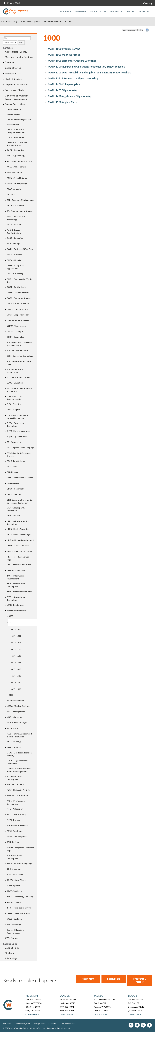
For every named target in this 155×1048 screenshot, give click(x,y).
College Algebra (64, 84)
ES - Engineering (14, 442)
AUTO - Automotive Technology (16, 218)
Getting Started (13, 68)
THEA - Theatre (14, 902)
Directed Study (14, 109)
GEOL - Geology (14, 494)
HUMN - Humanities (16, 570)
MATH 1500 (15, 689)
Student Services (13, 79)
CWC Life (130, 11)
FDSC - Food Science (16, 461)
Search (21, 42)
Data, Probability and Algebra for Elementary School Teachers (89, 72)
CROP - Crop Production (18, 315)
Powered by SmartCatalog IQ (58, 1028)
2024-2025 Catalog (8, 21)
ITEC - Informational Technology (16, 598)
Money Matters (13, 73)
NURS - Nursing (14, 747)
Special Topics (13, 114)
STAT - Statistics (14, 891)
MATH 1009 (15, 642)
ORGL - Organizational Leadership (17, 762)
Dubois (132, 995)
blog (143, 1025)
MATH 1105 (15, 656)
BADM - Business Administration (14, 231)
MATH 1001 (15, 636)
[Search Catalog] (17, 38)
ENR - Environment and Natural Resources (17, 416)
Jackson (99, 995)
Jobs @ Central (39, 1024)
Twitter (137, 1025)
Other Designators (15, 137)
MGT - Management (16, 711)
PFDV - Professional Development (16, 802)
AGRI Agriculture (14, 172)
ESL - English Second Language (20, 447)
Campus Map (32, 1014)
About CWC (144, 11)
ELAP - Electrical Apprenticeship (14, 397)
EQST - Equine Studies (17, 436)
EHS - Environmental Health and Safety (19, 389)
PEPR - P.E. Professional (17, 795)
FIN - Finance (12, 472)
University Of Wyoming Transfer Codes (18, 143)
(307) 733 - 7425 (101, 1010)
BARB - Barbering (15, 238)
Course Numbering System (19, 119)
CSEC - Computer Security (19, 320)
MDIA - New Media (15, 700)
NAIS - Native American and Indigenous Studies (19, 735)
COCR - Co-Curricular (16, 287)
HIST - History (13, 515)
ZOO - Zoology (14, 924)
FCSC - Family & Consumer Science (19, 454)
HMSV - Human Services (18, 545)
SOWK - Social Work (16, 880)
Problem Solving (64, 48)
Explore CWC (13, 3)
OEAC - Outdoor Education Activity (19, 754)
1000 (11, 622)
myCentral (7, 1024)
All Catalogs (11, 958)
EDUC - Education (15, 383)
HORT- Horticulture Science (19, 551)
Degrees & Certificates (16, 84)
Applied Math (62, 102)
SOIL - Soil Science (15, 874)
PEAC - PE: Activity (15, 784)
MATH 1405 (15, 676)
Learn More (113, 978)
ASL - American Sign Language (20, 200)
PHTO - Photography (16, 814)
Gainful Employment (22, 1024)
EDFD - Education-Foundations (15, 370)
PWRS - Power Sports (17, 836)
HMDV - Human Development (20, 540)
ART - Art (11, 194)
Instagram (131, 1025)
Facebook (149, 1025)
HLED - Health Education (18, 529)
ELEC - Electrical (14, 404)
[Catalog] (130, 30)
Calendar (9, 62)
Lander (65, 995)
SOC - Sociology (14, 869)
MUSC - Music (13, 728)
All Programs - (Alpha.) (16, 51)
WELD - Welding (14, 919)
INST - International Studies (19, 591)
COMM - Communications (19, 292)
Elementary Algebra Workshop (72, 60)
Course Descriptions (30, 21)
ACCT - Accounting (15, 150)
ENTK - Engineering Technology (15, 424)
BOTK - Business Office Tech (20, 249)
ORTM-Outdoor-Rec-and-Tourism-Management (19, 770)
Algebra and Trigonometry (70, 96)
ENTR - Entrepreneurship (18, 431)
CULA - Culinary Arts (16, 331)
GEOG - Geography (15, 489)
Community (116, 11)
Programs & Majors (139, 980)
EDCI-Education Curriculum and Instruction (19, 344)
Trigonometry (63, 90)
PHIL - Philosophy (15, 809)
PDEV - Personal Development (14, 777)
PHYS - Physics (13, 820)
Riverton (31, 995)
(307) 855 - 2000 (32, 1007)
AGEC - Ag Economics (16, 167)
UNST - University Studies (19, 913)
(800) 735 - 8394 (67, 1010)
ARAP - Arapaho (14, 189)
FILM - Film (12, 466)
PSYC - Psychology (15, 831)
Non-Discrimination (68, 1024)
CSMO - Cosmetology (17, 326)
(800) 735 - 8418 (32, 1010)
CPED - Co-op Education (18, 303)
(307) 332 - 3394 (67, 1007)
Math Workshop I (64, 54)
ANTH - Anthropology (17, 183)
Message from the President (19, 57)
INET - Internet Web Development (16, 585)
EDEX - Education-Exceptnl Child (19, 363)
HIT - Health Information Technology (18, 522)
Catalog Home (12, 947)
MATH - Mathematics (53, 21)
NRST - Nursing (14, 741)
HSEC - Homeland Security (19, 564)
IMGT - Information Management (15, 577)
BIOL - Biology (13, 243)
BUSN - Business (14, 254)
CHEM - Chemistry (15, 260)
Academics (65, 11)
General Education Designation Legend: (16, 130)
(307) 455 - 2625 (135, 1010)
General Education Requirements (15, 931)
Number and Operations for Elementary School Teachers (86, 66)
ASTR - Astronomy (15, 205)
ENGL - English (13, 409)
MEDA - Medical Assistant (18, 706)
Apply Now (88, 978)
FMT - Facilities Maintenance (20, 477)
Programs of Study (14, 90)
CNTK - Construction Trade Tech (19, 280)
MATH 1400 (15, 669)
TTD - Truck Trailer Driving (19, 908)
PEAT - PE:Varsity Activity (18, 790)
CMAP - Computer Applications (15, 267)
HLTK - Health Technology (19, 534)
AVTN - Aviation (14, 224)
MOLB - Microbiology (17, 722)
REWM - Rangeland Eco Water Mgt (20, 849)
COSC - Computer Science (19, 298)
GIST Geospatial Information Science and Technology (20, 501)
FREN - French (13, 483)
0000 (11, 616)
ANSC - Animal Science (17, 178)
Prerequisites (13, 124)
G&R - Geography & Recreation (16, 509)
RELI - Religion (13, 842)
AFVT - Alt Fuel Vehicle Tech (19, 161)
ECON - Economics (15, 337)
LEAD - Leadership (15, 605)
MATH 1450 (15, 682)
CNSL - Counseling (15, 273)
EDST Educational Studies (18, 377)
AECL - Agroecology (16, 155)
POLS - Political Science (17, 825)
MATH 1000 (15, 629)
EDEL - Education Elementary (20, 356)
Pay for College (98, 11)
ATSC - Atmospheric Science (19, 211)
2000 (11, 695)
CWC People (11, 938)
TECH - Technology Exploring (20, 896)
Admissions (80, 11)
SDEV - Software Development (14, 857)
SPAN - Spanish (13, 885)
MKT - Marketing (14, 717)
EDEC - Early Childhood (17, 350)
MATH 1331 (15, 662)
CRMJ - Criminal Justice (17, 309)
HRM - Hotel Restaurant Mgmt (18, 558)
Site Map (9, 953)
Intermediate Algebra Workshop (73, 78)
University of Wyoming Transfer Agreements (16, 97)
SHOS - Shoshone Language (19, 863)
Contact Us (52, 1024)
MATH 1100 (15, 649)
